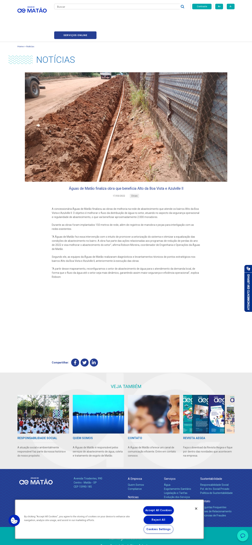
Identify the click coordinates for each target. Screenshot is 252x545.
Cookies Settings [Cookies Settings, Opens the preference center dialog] (158, 529)
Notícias (30, 29)
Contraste (202, 6)
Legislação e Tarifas (175, 483)
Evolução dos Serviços (177, 487)
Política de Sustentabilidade (216, 483)
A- (231, 6)
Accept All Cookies (158, 510)
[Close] (196, 508)
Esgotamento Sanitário (177, 479)
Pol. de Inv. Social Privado (214, 479)
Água (167, 475)
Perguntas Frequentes (213, 497)
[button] (14, 520)
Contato (205, 491)
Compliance (135, 479)
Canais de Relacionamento (216, 501)
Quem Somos (136, 475)
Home (20, 29)
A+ (219, 6)
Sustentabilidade (211, 469)
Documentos (171, 491)
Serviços (170, 469)
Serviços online (213, 17)
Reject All (158, 519)
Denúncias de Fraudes (213, 505)
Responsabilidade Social (214, 475)
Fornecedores (160, 16)
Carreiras (140, 16)
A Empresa (135, 469)
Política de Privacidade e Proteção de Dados (126, 539)
